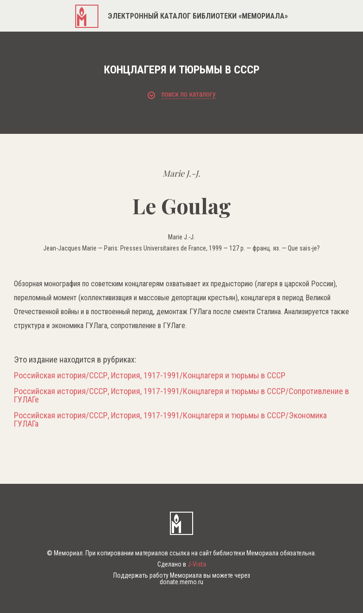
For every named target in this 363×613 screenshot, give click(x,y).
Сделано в (181, 564)
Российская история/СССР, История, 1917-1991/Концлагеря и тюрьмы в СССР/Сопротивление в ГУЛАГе (181, 395)
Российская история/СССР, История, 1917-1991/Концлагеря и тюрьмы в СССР (149, 375)
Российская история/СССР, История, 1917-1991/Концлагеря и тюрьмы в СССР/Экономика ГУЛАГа (170, 419)
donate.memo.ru (181, 582)
